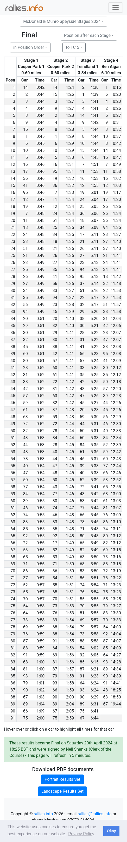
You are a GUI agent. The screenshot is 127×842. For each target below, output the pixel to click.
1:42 (70, 381)
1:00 (40, 662)
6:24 (95, 683)
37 (105, 248)
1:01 (40, 683)
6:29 (95, 697)
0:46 (40, 157)
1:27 (70, 101)
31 (105, 318)
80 (25, 360)
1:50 (70, 563)
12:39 (116, 444)
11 (82, 171)
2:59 (70, 718)
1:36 (70, 241)
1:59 (70, 690)
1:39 (70, 311)
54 (55, 577)
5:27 (95, 402)
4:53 (95, 171)
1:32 (70, 178)
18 (82, 220)
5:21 (95, 325)
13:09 (116, 514)
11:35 (116, 227)
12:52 (116, 479)
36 (25, 178)
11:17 (116, 192)
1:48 (70, 514)
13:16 (116, 556)
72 (25, 423)
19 (55, 178)
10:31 (116, 122)
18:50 (116, 697)
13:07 (116, 507)
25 (82, 206)
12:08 (116, 346)
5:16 (95, 290)
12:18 (116, 381)
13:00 (116, 493)
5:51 (95, 577)
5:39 (95, 479)
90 (105, 676)
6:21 (95, 669)
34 (82, 227)
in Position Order (28, 47)
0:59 (40, 626)
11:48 (116, 283)
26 (105, 213)
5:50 (95, 556)
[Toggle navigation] (115, 7)
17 (25, 171)
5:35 (95, 444)
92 (25, 535)
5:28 (95, 409)
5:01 (95, 192)
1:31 (70, 164)
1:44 (70, 423)
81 (105, 507)
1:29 (70, 136)
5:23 (95, 353)
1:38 (70, 304)
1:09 (40, 711)
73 (105, 556)
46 (105, 423)
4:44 (95, 129)
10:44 (116, 150)
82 (55, 402)
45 (55, 311)
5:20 (95, 311)
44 (105, 402)
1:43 (70, 409)
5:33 (95, 437)
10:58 (116, 171)
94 (105, 227)
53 (105, 479)
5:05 (95, 206)
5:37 (95, 458)
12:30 (116, 423)
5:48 (95, 528)
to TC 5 (72, 47)
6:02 (95, 648)
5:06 (95, 213)
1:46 (70, 486)
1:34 (70, 199)
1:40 (70, 318)
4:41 (95, 101)
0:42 (40, 87)
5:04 (95, 199)
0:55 (40, 500)
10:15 (116, 87)
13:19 (116, 570)
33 (25, 241)
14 (25, 87)
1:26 (70, 94)
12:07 (116, 332)
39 (105, 395)
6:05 (95, 655)
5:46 (95, 514)
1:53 (70, 605)
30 (82, 325)
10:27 (116, 115)
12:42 (116, 451)
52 (105, 444)
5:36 (95, 451)
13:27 (116, 605)
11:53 (116, 290)
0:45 (40, 136)
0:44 (40, 94)
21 (82, 241)
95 (55, 171)
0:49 (40, 255)
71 (82, 528)
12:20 (116, 388)
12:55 (116, 486)
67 (25, 697)
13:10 (116, 521)
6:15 (95, 662)
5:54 (95, 584)
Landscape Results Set (62, 791)
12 (82, 185)
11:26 (116, 206)
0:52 (40, 367)
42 (105, 325)
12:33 (116, 430)
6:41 (95, 711)
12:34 (116, 437)
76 (105, 514)
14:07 (116, 641)
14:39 (116, 676)
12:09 (116, 360)
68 (105, 493)
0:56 (40, 542)
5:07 (95, 220)
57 (55, 360)
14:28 (116, 662)
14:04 (116, 634)
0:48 (40, 213)
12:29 (116, 416)
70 (25, 598)
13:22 (116, 577)
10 (105, 136)
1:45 (70, 444)
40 (105, 430)
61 (55, 374)
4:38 (95, 87)
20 (25, 318)
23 (105, 234)
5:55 (95, 598)
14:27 (116, 655)
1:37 (70, 290)
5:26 (95, 395)
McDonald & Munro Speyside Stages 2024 (61, 21)
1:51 (70, 577)
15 (55, 94)
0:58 (40, 605)
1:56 (70, 648)
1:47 (70, 507)
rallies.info (43, 813)
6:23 (95, 676)
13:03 (116, 500)
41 (25, 185)
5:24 (95, 360)
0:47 (40, 199)
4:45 (95, 157)
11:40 (116, 241)
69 (105, 549)
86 (105, 521)
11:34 (116, 213)
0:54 (40, 465)
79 (105, 605)
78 (55, 430)
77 (105, 465)
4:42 (95, 122)
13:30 (116, 612)
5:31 (95, 423)
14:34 (116, 669)
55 (55, 584)
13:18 (116, 563)
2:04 (70, 704)
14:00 (116, 626)
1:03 (40, 697)
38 (105, 311)
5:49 (95, 542)
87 (25, 641)
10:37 (116, 136)
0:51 (40, 318)
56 (55, 283)
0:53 (40, 437)
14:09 (116, 648)
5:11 (95, 234)
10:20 (116, 94)
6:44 (95, 718)
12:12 (116, 367)
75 (105, 591)
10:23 (116, 101)
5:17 (95, 297)
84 (55, 437)
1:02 (40, 690)
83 (25, 521)
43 (25, 437)
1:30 (70, 157)
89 (105, 669)
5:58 (95, 634)
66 (105, 472)
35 (55, 269)
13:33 (116, 619)
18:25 (116, 690)
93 (105, 662)
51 (55, 220)
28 (82, 332)
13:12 (116, 535)
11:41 (116, 255)
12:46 (116, 472)
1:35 (70, 227)
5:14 (95, 283)
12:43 (116, 458)
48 (82, 388)
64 (25, 612)
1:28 (70, 115)
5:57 (95, 619)
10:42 (116, 143)
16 (25, 164)
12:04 (116, 318)
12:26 (116, 402)
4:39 (95, 94)
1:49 (70, 542)
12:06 (116, 325)
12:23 (116, 395)
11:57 (116, 304)
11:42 (116, 276)
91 (55, 641)
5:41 (95, 486)
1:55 (70, 641)
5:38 (95, 465)
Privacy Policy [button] (81, 834)
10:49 (116, 164)
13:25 (116, 598)
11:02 (116, 178)
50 (105, 381)
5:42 (95, 493)
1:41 (70, 332)
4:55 (95, 185)
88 (105, 563)
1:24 (70, 87)
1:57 (70, 669)
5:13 (95, 262)
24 (82, 199)
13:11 (116, 528)
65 (105, 486)
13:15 (116, 549)
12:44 (116, 465)
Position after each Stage (87, 35)
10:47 (116, 157)
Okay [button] (111, 831)
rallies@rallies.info (94, 813)
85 (25, 528)
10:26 (116, 108)
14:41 (116, 683)
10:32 (116, 129)
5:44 (95, 507)
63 (55, 395)
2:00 (70, 697)
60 (25, 353)
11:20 (116, 199)
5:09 (95, 227)
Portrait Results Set (62, 779)
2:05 (70, 711)
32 (105, 283)
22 (105, 290)
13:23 (116, 584)
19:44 (116, 704)
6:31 (95, 704)
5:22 (95, 332)
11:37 (116, 234)
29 (105, 297)
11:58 (116, 311)
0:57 (40, 577)
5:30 (95, 416)
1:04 (40, 704)
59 (25, 402)
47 (105, 339)
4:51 (95, 164)
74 (55, 507)
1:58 (70, 676)
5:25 (95, 367)
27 (105, 241)
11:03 (116, 185)
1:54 (70, 619)
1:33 (70, 192)
